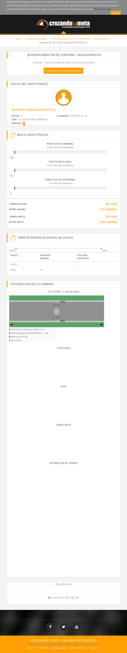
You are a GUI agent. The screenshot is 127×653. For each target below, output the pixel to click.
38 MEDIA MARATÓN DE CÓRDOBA (69, 38)
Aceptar (116, 12)
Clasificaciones (101, 38)
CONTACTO (94, 647)
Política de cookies (102, 9)
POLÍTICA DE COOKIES (87, 644)
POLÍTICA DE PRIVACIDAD (42, 644)
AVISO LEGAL (65, 644)
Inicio (18, 38)
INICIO (30, 647)
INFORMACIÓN (77, 647)
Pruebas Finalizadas (35, 38)
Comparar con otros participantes (63, 70)
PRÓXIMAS (43, 647)
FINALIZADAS (59, 647)
